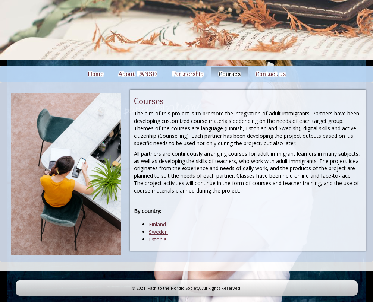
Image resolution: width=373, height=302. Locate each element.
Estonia (158, 239)
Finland (157, 224)
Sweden (158, 231)
